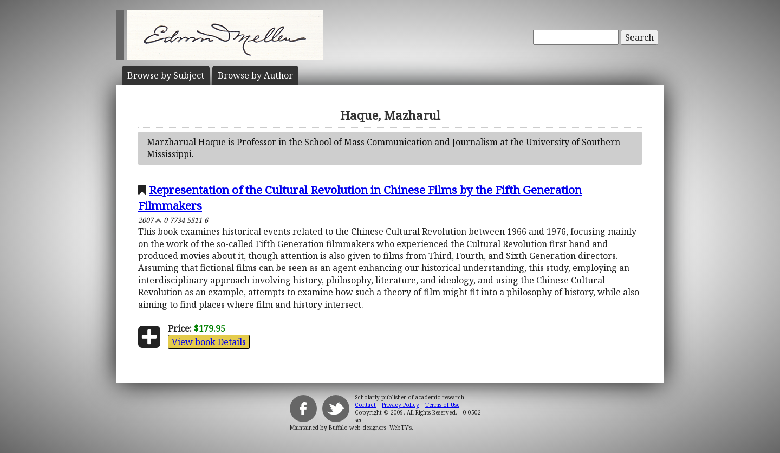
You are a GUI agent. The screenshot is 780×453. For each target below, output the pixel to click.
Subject (165, 75)
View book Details (209, 342)
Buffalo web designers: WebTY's (370, 427)
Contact (365, 405)
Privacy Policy (400, 405)
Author (255, 75)
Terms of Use (442, 405)
